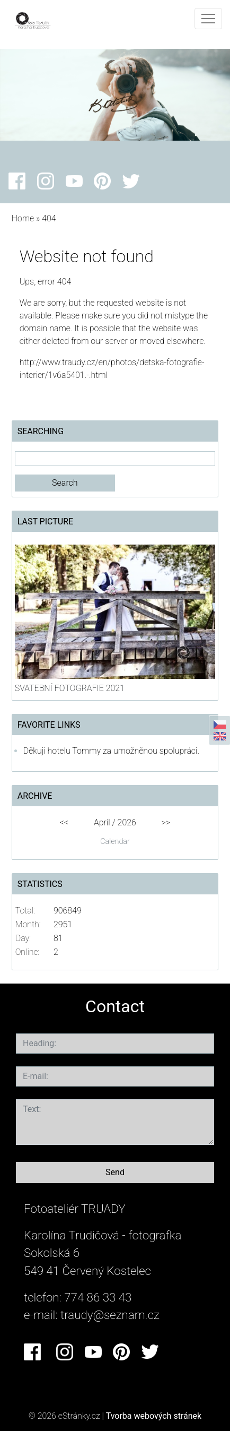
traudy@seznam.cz (110, 1315)
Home (23, 218)
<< (64, 822)
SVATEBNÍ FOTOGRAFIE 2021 (70, 688)
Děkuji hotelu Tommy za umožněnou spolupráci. (111, 751)
